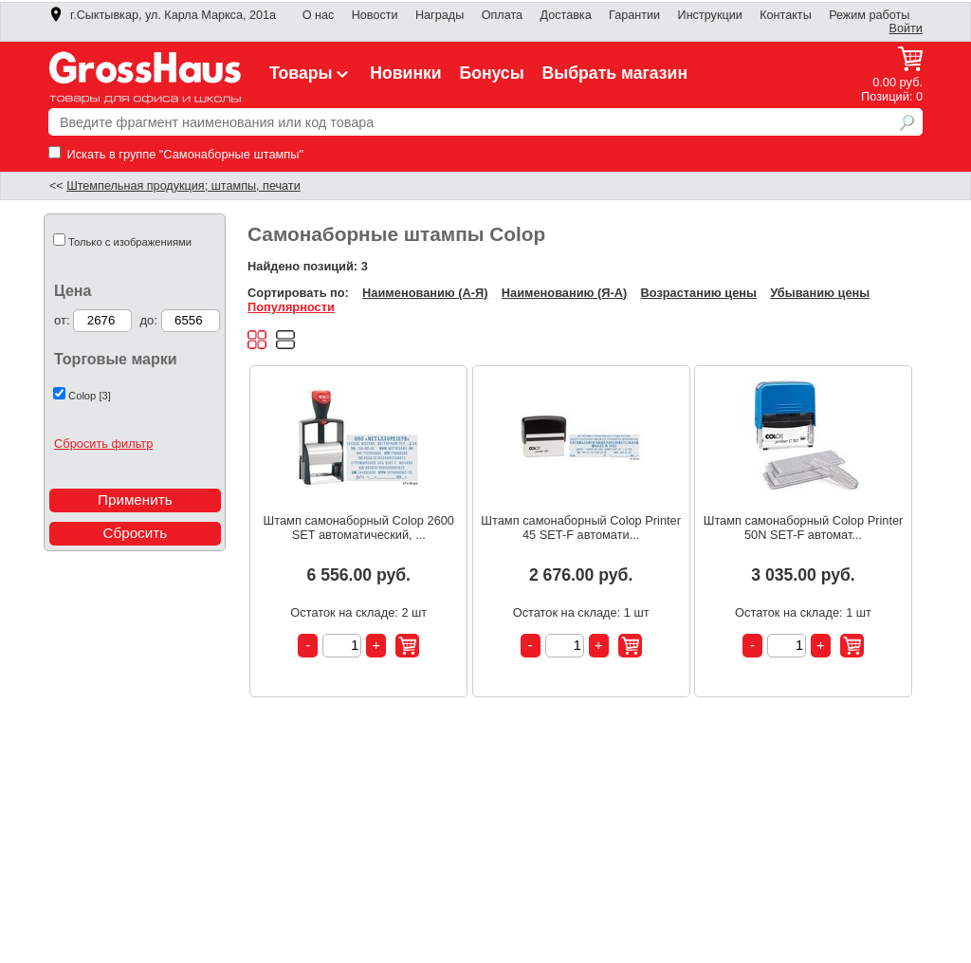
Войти (906, 28)
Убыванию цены (820, 293)
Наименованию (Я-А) (564, 293)
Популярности (291, 307)
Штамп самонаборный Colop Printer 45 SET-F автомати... (581, 527)
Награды (439, 15)
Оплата (502, 15)
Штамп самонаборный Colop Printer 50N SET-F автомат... (804, 527)
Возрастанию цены (699, 293)
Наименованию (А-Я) (424, 293)
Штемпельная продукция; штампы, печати (183, 186)
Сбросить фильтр (103, 443)
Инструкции (710, 15)
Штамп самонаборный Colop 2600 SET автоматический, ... (359, 527)
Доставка (565, 15)
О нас (318, 15)
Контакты (786, 15)
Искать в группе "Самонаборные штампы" (175, 154)
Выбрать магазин (615, 73)
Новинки (405, 73)
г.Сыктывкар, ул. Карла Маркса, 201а (162, 15)
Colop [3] (89, 395)
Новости (375, 15)
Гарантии (634, 15)
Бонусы (491, 73)
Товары (311, 73)
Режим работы (869, 15)
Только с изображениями (130, 242)
